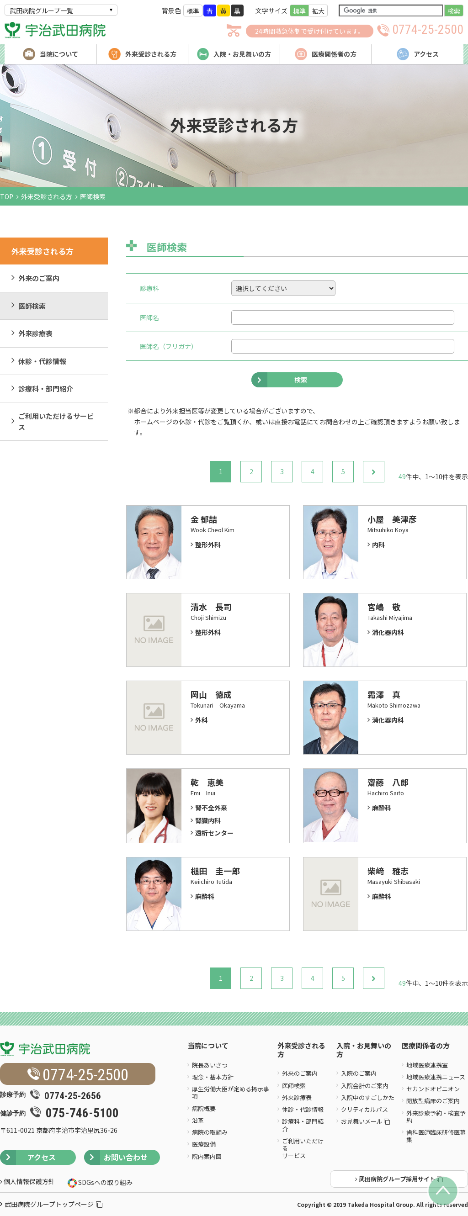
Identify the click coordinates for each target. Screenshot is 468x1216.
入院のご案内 (359, 1073)
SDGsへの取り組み (105, 1182)
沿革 (198, 1120)
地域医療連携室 (427, 1065)
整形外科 (208, 544)
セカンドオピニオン (433, 1088)
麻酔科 (381, 807)
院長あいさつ (210, 1065)
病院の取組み (210, 1132)
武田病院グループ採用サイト (399, 1178)
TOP (6, 196)
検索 (453, 11)
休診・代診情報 (42, 361)
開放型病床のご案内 (433, 1100)
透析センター (214, 832)
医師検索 (32, 306)
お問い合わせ (116, 1157)
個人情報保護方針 (27, 1181)
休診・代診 (195, 421)
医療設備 (204, 1144)
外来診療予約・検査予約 (436, 1117)
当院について (208, 1046)
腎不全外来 (211, 807)
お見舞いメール (365, 1121)
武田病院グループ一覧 (41, 10)
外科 (201, 719)
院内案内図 (207, 1156)
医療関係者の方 (426, 1046)
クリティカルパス (364, 1109)
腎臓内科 (208, 820)
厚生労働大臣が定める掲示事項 (230, 1092)
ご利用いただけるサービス (56, 421)
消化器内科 (388, 632)
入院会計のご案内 (364, 1085)
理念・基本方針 (213, 1077)
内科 (378, 544)
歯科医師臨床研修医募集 (436, 1136)
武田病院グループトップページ (53, 1204)
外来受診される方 (46, 196)
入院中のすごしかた (367, 1097)
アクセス (28, 1157)
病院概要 (204, 1108)
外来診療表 (35, 333)
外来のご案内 (38, 278)
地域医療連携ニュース (435, 1077)
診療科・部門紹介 (45, 388)
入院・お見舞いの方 (363, 1050)
